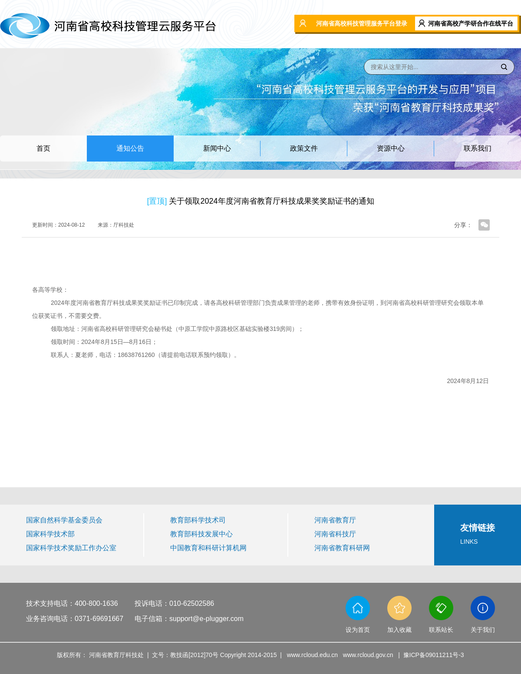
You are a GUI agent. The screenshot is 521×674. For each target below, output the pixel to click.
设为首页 (358, 629)
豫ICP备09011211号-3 (433, 654)
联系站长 (441, 629)
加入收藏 (399, 629)
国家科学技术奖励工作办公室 (71, 548)
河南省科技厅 (335, 534)
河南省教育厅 (335, 520)
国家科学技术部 (50, 534)
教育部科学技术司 (198, 520)
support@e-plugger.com (206, 618)
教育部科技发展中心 (201, 534)
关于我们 (483, 629)
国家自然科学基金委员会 (64, 520)
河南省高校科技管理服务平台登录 (361, 23)
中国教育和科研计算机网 (208, 548)
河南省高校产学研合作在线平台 (470, 23)
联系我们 (477, 148)
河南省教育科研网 (342, 548)
